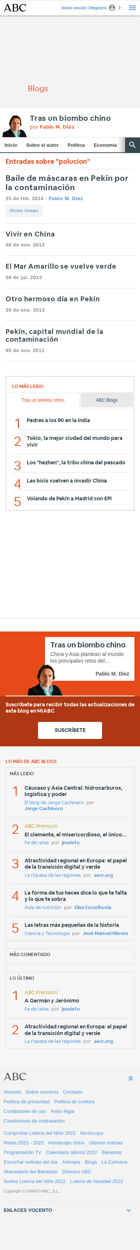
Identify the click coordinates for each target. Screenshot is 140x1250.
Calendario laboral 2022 (71, 1152)
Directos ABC (76, 1171)
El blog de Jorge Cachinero (54, 802)
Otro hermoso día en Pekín (53, 299)
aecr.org (103, 875)
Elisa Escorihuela (92, 907)
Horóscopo (92, 1133)
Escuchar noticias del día (31, 1162)
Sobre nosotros (42, 1092)
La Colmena (114, 1162)
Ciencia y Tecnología (47, 933)
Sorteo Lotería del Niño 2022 (35, 1181)
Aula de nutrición (43, 907)
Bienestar (112, 1152)
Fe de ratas (37, 842)
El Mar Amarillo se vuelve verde (61, 266)
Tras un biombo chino (70, 118)
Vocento (12, 1092)
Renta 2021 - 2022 (24, 1142)
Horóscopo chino (66, 1142)
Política (76, 145)
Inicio (10, 145)
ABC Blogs (106, 400)
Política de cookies (74, 1101)
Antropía (71, 1162)
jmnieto (71, 842)
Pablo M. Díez (66, 198)
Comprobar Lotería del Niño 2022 (40, 1133)
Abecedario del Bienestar (31, 1171)
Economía (105, 145)
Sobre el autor (42, 145)
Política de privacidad (27, 1101)
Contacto (72, 1092)
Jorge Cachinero (44, 808)
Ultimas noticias (106, 1142)
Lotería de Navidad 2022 (96, 1181)
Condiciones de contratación (34, 1121)
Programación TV (22, 1152)
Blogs (91, 1162)
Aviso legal (62, 1111)
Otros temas (24, 210)
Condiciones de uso (25, 1111)
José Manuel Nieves (105, 933)
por (52, 127)
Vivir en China (30, 234)
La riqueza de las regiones (53, 875)
